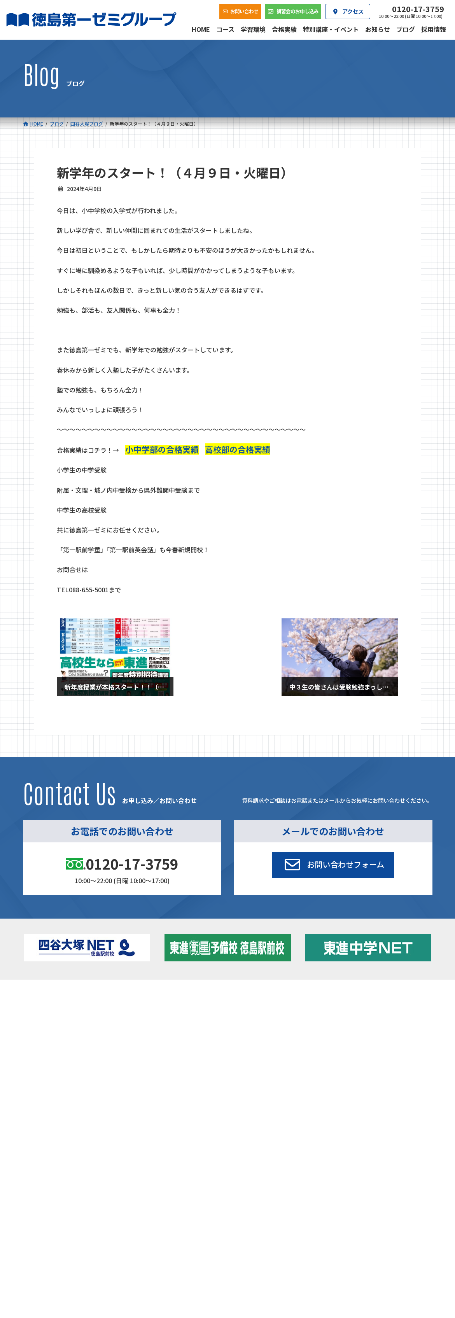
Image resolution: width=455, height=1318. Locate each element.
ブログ (354, 1027)
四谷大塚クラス (63, 1039)
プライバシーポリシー (406, 1118)
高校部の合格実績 (237, 449)
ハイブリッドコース (165, 1029)
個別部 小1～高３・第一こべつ (268, 1017)
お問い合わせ (409, 1067)
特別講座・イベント (370, 1007)
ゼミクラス (58, 1029)
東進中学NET (161, 1039)
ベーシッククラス (66, 1049)
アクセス (259, 1067)
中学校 (144, 1007)
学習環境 (113, 1067)
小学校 (48, 1007)
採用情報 (331, 1067)
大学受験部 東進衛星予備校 (268, 1007)
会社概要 (186, 1067)
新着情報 (348, 996)
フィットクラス (63, 1019)
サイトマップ (364, 1118)
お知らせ (357, 1017)
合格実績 (41, 1067)
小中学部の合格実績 (162, 449)
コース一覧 (43, 996)
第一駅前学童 (249, 1027)
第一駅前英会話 (251, 1037)
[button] (333, 865)
